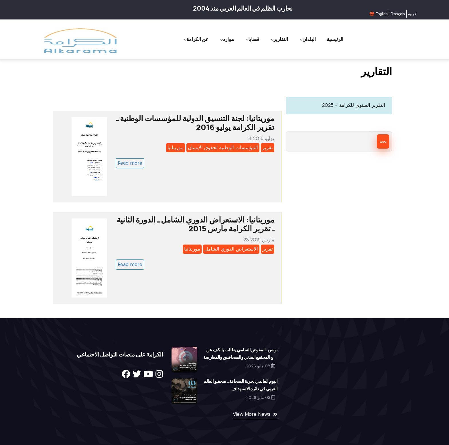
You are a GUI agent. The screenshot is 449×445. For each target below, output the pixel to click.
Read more (130, 163)
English (381, 13)
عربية (412, 13)
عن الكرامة (185, 39)
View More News (251, 414)
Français (398, 13)
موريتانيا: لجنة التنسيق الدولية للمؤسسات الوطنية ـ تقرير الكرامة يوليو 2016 (195, 122)
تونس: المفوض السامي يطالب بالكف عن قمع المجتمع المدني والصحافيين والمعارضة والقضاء (240, 357)
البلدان (305, 39)
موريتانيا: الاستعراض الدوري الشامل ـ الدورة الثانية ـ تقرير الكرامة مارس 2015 (195, 224)
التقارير (274, 39)
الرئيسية (334, 39)
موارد (218, 39)
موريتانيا (176, 147)
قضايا (245, 39)
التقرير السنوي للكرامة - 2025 (353, 105)
